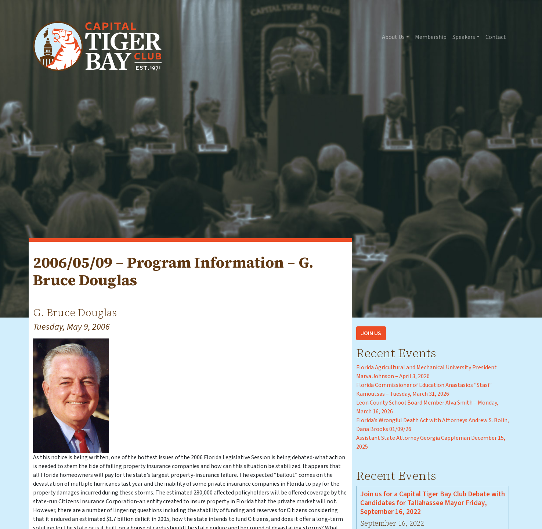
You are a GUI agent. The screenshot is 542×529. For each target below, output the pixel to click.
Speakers (463, 37)
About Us (393, 37)
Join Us (371, 333)
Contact (495, 37)
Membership (431, 37)
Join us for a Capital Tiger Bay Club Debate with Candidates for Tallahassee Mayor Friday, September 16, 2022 (432, 503)
